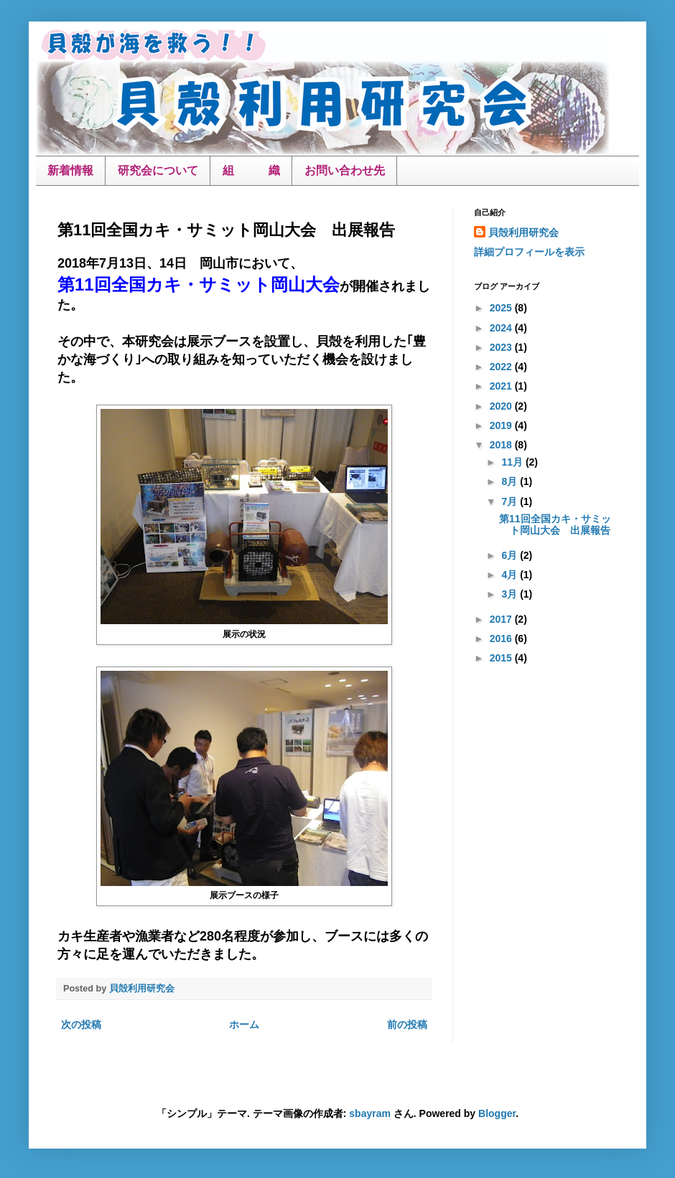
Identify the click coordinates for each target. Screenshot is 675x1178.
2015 (502, 658)
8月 (510, 481)
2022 (502, 366)
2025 (502, 308)
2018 (502, 445)
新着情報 (70, 170)
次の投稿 (81, 1024)
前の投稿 (407, 1024)
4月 (510, 574)
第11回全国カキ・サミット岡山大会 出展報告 (555, 525)
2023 (502, 347)
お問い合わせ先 (344, 170)
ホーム (244, 1024)
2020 (502, 406)
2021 (502, 386)
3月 (510, 594)
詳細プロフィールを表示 (529, 252)
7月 (510, 501)
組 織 (251, 170)
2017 (502, 619)
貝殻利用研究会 (523, 232)
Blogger (497, 1113)
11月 (513, 462)
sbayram (370, 1113)
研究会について (158, 170)
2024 (502, 328)
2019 (502, 425)
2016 (502, 638)
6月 (510, 555)
